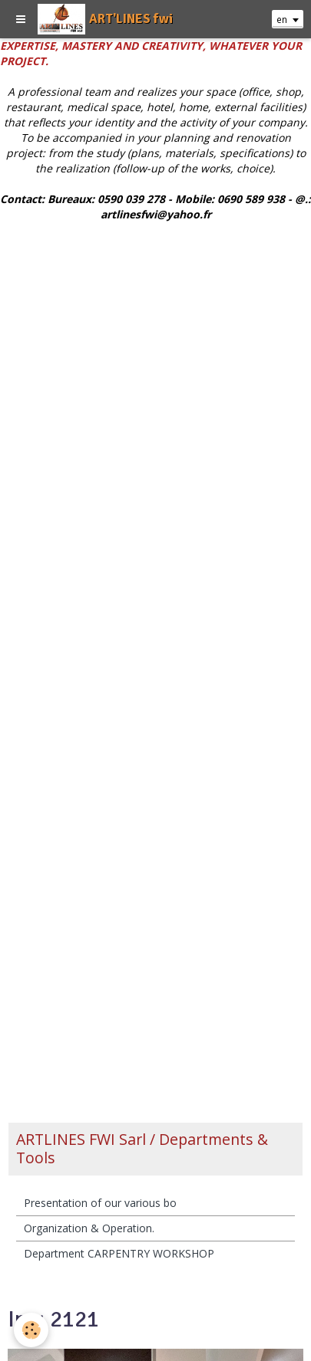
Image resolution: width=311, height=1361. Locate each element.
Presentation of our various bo (100, 1202)
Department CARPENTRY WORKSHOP (119, 1253)
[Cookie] (31, 1330)
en (281, 19)
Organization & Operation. (89, 1228)
